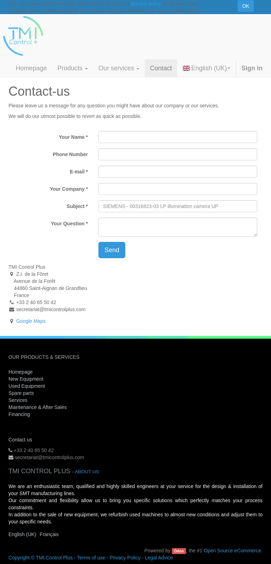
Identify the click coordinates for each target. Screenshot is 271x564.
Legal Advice (159, 557)
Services (18, 400)
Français (49, 534)
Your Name (72, 137)
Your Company (67, 189)
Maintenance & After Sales (37, 407)
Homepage (20, 372)
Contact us (20, 440)
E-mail (77, 171)
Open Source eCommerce (232, 550)
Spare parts (21, 393)
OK (245, 6)
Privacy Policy (125, 557)
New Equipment (25, 379)
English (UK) (206, 68)
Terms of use (91, 557)
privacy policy (146, 3)
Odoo (178, 551)
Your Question (67, 223)
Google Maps (31, 321)
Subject (76, 206)
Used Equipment (26, 386)
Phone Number (70, 154)
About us (87, 471)
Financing (19, 414)
